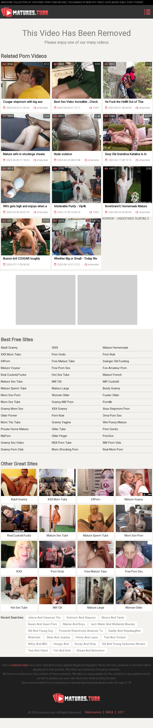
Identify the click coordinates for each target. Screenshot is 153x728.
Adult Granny (9, 347)
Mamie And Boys (74, 624)
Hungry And (61, 644)
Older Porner (9, 415)
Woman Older (61, 395)
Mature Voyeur (10, 368)
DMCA (109, 712)
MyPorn (6, 436)
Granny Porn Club (12, 449)
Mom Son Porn (11, 395)
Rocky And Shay (85, 644)
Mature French (112, 375)
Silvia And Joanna (58, 637)
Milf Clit (57, 381)
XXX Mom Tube (11, 354)
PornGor (108, 436)
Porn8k (107, 402)
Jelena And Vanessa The (44, 617)
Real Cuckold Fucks (13, 375)
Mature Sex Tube (12, 381)
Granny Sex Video (12, 442)
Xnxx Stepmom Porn (116, 409)
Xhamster (34, 637)
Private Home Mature (14, 429)
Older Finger (59, 436)
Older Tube (59, 429)
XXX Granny (59, 409)
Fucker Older (111, 395)
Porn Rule (109, 354)
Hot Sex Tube (60, 375)
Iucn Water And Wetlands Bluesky (113, 624)
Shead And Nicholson (90, 650)
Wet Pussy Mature (115, 422)
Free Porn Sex (61, 368)
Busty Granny (111, 388)
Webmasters (93, 712)
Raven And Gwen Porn (42, 624)
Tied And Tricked (115, 637)
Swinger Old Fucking (116, 361)
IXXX (55, 347)
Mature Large (60, 388)
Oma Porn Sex (112, 415)
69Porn (5, 361)
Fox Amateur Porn (115, 368)
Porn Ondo (59, 354)
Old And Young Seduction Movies (123, 644)
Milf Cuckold (111, 381)
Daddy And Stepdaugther (125, 631)
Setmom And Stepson (81, 617)
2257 (121, 712)
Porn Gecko (110, 429)
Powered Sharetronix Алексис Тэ (81, 631)
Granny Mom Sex (12, 409)
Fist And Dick (62, 650)
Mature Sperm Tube (13, 388)
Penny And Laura (87, 637)
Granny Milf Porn (63, 402)
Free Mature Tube (63, 361)
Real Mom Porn (113, 449)
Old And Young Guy (40, 631)
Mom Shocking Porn (65, 449)
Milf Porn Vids (112, 442)
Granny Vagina (61, 422)
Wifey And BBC (38, 644)
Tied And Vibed (38, 650)
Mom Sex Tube (10, 402)
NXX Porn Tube (62, 442)
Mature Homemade (115, 347)
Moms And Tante (113, 617)
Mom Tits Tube (11, 422)
